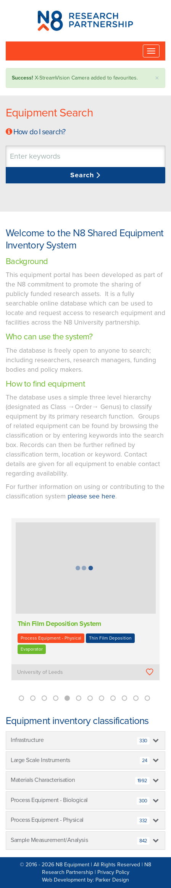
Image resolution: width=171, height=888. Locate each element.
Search (83, 175)
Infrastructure (80, 740)
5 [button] (67, 698)
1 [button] (21, 698)
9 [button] (113, 698)
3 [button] (44, 698)
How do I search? (39, 132)
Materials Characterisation (80, 780)
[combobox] (85, 156)
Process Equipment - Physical (51, 638)
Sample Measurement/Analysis (80, 840)
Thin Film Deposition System (59, 623)
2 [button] (32, 698)
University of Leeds (40, 672)
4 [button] (55, 698)
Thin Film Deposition (110, 638)
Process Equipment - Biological (80, 800)
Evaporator (32, 649)
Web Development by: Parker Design (85, 880)
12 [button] (147, 698)
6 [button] (78, 698)
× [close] (157, 78)
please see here (91, 496)
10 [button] (124, 698)
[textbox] (55, 156)
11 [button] (136, 698)
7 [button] (90, 698)
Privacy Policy (113, 872)
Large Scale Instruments (80, 760)
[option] (85, 604)
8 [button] (101, 698)
